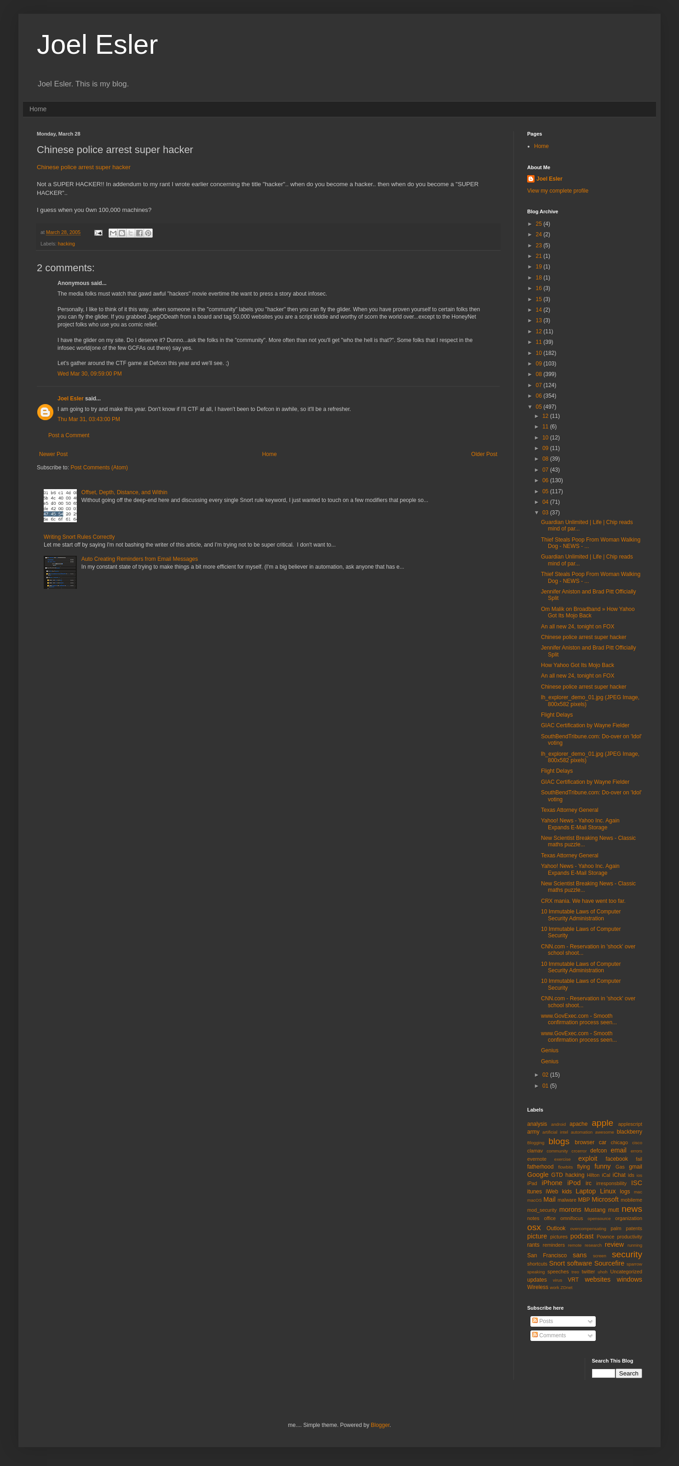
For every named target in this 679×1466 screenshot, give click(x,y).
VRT (573, 1280)
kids (567, 1191)
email (619, 1150)
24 (540, 234)
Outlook (556, 1228)
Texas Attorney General (569, 810)
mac (638, 1191)
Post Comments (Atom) (99, 467)
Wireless (537, 1287)
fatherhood (540, 1167)
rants (533, 1245)
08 (540, 374)
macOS (534, 1200)
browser (584, 1142)
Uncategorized (626, 1271)
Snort (556, 1263)
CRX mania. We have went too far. (583, 901)
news (631, 1209)
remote (575, 1245)
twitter (588, 1271)
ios (639, 1175)
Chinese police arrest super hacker (84, 167)
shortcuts (537, 1263)
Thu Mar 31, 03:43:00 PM (89, 419)
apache (578, 1124)
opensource (598, 1218)
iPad (532, 1183)
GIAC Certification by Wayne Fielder (585, 725)
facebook (616, 1159)
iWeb (552, 1191)
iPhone (552, 1182)
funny (602, 1166)
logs (625, 1191)
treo (575, 1271)
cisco (637, 1142)
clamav (535, 1150)
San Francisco (547, 1255)
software (579, 1263)
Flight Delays (557, 715)
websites (597, 1279)
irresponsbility (611, 1183)
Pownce (605, 1236)
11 (540, 342)
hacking (66, 243)
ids (631, 1175)
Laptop (585, 1191)
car (603, 1142)
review (614, 1244)
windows (629, 1279)
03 (546, 512)
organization (628, 1218)
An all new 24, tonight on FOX (577, 626)
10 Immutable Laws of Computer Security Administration (581, 914)
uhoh (602, 1271)
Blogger (380, 1425)
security (627, 1254)
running (634, 1245)
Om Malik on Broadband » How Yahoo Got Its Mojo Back (588, 612)
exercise (562, 1159)
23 (540, 245)
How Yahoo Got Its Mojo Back (577, 665)
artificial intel (555, 1132)
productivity (629, 1236)
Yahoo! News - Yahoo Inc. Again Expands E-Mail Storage (580, 823)
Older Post (484, 454)
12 (540, 331)
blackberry (629, 1132)
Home (37, 109)
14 (540, 310)
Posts (542, 1321)
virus (557, 1280)
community (557, 1150)
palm (615, 1228)
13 (540, 320)
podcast (581, 1236)
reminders (554, 1245)
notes (533, 1218)
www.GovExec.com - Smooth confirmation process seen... (579, 1019)
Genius (549, 1050)
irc (589, 1183)
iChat (619, 1175)
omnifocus (571, 1218)
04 (546, 502)
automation (582, 1132)
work (554, 1287)
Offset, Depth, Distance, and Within (124, 492)
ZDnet (566, 1287)
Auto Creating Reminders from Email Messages (139, 559)
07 (540, 385)
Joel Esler (97, 44)
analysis (537, 1124)
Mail (549, 1199)
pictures (559, 1236)
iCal (606, 1175)
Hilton (593, 1175)
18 (540, 277)
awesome (604, 1132)
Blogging (535, 1142)
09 (540, 363)
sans (580, 1255)
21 (540, 256)
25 (540, 224)
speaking (536, 1271)
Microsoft (605, 1199)
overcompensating (588, 1228)
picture (537, 1236)
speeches (558, 1271)
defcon (598, 1150)
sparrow (634, 1263)
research (593, 1245)
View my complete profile (557, 191)
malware (567, 1200)
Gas (620, 1166)
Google (537, 1174)
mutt (613, 1210)
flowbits (565, 1166)
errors (636, 1150)
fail (639, 1159)
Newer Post (53, 454)
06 (540, 396)
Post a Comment (68, 435)
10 (540, 353)
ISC (636, 1182)
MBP (584, 1200)
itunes (534, 1191)
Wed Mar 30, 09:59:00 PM (90, 374)
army (533, 1132)
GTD (557, 1175)
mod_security (542, 1210)
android (558, 1124)
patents (634, 1228)
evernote (537, 1159)
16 (540, 288)
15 (540, 299)
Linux (608, 1191)
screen (599, 1255)
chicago (619, 1142)
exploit (588, 1158)
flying (583, 1167)
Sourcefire (609, 1263)
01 (546, 1086)
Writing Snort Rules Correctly (79, 537)
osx (534, 1227)
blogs (559, 1141)
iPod (574, 1182)
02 (546, 1075)
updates (537, 1280)
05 (540, 407)
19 (540, 266)
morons (570, 1209)
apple (602, 1123)
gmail (635, 1167)
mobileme (631, 1200)
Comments (549, 1335)
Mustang (594, 1210)
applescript (630, 1124)
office (550, 1218)
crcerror (579, 1150)
